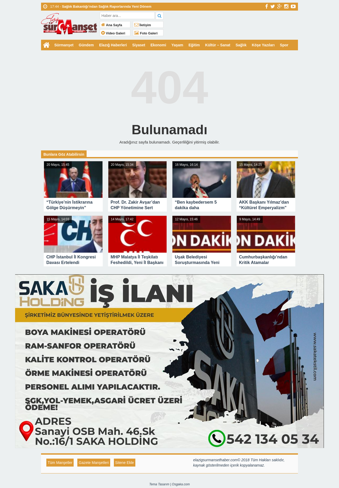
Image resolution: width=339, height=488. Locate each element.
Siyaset (138, 45)
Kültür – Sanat (217, 45)
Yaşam (177, 45)
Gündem (86, 45)
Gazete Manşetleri (94, 462)
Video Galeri (113, 33)
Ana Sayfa (111, 25)
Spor (284, 45)
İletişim (142, 25)
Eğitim (194, 45)
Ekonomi (158, 45)
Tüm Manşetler (60, 462)
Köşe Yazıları (263, 45)
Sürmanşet (63, 45)
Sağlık (240, 45)
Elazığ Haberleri (113, 45)
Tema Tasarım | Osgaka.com (169, 484)
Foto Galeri (146, 33)
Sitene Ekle (124, 462)
